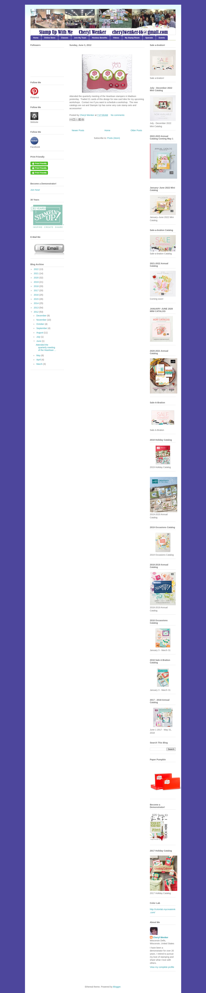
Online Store (49, 38)
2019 (36, 282)
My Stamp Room (132, 38)
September (42, 328)
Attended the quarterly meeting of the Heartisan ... (46, 347)
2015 (36, 299)
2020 (36, 277)
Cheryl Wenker (160, 937)
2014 (36, 303)
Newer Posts (78, 130)
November (41, 320)
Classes (64, 38)
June (39, 341)
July (38, 337)
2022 (36, 269)
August (40, 332)
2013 (36, 307)
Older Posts (136, 130)
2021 (36, 273)
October (40, 324)
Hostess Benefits (99, 38)
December (41, 315)
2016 (36, 295)
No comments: (118, 115)
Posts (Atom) (113, 138)
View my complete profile (162, 967)
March (39, 364)
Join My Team (80, 38)
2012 (36, 312)
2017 (36, 290)
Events (162, 38)
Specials (149, 38)
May (38, 355)
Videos (116, 38)
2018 (36, 286)
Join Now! (35, 190)
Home (35, 38)
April (38, 359)
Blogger (116, 987)
